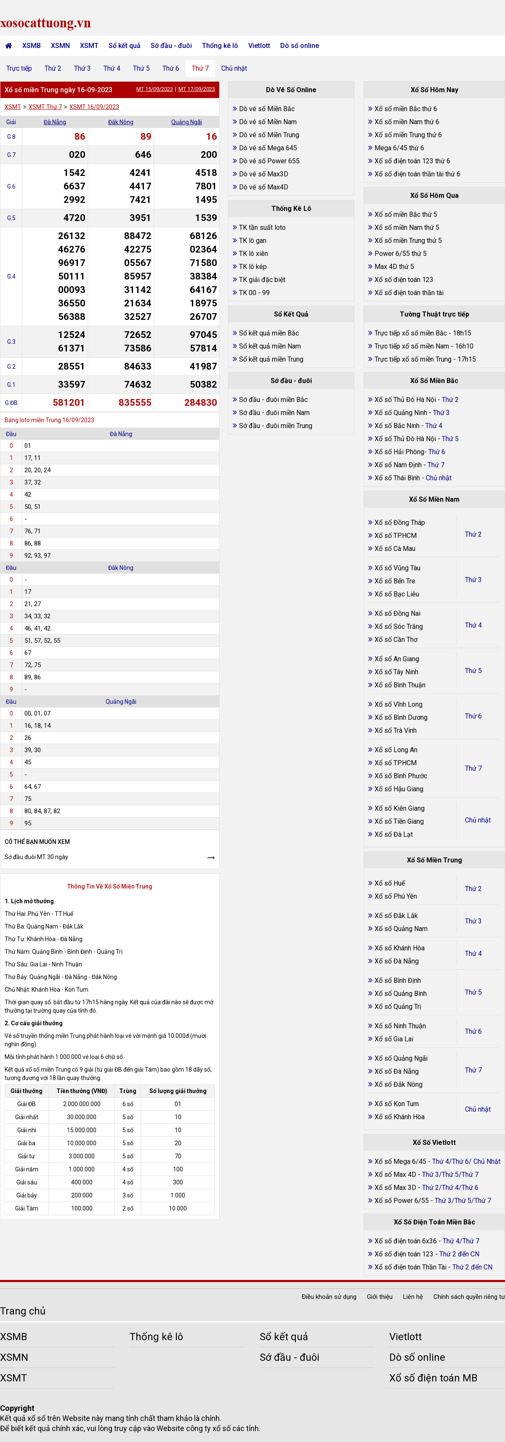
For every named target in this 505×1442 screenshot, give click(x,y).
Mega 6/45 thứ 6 (399, 148)
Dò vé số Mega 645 (268, 148)
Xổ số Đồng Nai (397, 613)
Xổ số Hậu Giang (399, 789)
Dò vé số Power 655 (269, 161)
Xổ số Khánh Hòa (400, 948)
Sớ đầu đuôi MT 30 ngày (36, 857)
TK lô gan (252, 241)
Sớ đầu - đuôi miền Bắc (273, 400)
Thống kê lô (220, 46)
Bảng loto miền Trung (33, 420)
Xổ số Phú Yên (396, 896)
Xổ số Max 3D (396, 1188)
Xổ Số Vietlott (434, 1143)
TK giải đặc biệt (262, 280)
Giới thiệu (380, 1297)
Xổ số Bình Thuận (400, 685)
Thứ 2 (53, 68)
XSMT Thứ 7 (45, 107)
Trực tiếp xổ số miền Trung (413, 359)
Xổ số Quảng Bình (401, 994)
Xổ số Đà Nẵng (397, 961)
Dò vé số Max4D (263, 187)
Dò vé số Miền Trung (269, 135)
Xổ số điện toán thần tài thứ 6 (417, 174)
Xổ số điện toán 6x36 (406, 1241)
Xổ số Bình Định (398, 980)
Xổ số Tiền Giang (399, 821)
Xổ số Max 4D (396, 1175)
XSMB (31, 46)
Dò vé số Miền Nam (268, 122)
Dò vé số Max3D (263, 174)
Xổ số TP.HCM (396, 536)
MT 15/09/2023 (154, 89)
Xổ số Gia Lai (394, 1039)
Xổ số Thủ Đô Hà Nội (405, 400)
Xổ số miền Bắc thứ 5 (406, 214)
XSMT (89, 46)
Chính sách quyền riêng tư (469, 1297)
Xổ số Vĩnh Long (399, 704)
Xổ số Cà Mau (395, 549)
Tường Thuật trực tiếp (434, 314)
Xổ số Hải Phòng (399, 452)
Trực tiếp (19, 68)
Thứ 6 (170, 68)
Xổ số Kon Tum (397, 1104)
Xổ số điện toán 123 (404, 280)
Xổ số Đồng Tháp (400, 523)
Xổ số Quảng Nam (401, 929)
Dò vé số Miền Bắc (267, 109)
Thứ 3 (82, 68)
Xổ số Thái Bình (398, 478)
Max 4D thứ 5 (394, 267)
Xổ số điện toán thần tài (409, 293)
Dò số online (299, 46)
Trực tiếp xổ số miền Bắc (411, 333)
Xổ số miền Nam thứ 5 (407, 227)
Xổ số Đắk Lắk (396, 916)
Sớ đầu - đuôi (171, 46)
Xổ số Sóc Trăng (399, 627)
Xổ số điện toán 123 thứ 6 (412, 161)
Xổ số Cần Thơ (396, 640)
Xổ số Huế (390, 883)
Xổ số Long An (396, 750)
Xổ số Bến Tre (395, 581)
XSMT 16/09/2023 (94, 107)
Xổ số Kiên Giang (400, 808)
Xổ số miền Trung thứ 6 (408, 135)
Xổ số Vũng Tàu (397, 568)
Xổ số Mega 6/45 (400, 1161)
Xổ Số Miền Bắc (434, 381)
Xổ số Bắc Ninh (397, 426)
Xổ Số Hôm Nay (434, 90)
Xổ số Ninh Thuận (400, 1026)
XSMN (60, 46)
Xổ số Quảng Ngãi (401, 1058)
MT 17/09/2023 (196, 89)
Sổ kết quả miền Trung (271, 359)
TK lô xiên (253, 254)
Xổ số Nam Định (399, 465)
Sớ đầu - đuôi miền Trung (275, 426)
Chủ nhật (234, 68)
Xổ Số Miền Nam (434, 499)
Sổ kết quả (125, 46)
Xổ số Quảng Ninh (401, 413)
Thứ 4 (112, 68)
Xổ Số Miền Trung (434, 860)
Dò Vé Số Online (291, 90)
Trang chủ (22, 1311)
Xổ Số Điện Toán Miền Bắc (434, 1222)
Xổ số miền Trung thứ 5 (408, 241)
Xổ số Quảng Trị (398, 1007)
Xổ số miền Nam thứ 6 (407, 122)
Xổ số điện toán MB (433, 1378)
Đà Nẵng (55, 122)
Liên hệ (413, 1297)
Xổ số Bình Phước (401, 776)
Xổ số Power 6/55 (403, 1201)
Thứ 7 (200, 68)
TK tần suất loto (262, 227)
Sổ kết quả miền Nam (270, 346)
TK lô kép (253, 267)
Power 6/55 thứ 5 (401, 254)
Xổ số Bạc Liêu (397, 594)
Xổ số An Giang (397, 659)
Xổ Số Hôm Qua (434, 196)
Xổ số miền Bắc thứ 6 (406, 109)
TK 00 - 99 (254, 293)
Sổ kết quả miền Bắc (269, 333)
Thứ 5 (141, 68)
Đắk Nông (120, 122)
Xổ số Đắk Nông (399, 1084)
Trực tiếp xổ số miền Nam (412, 346)
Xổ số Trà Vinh (396, 730)
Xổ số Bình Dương (401, 717)
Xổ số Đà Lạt (394, 834)
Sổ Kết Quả (291, 314)
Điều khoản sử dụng (329, 1297)
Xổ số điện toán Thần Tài (411, 1267)
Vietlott (259, 46)
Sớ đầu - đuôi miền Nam (274, 413)
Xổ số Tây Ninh (396, 672)
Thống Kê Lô (291, 209)
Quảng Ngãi (186, 122)
